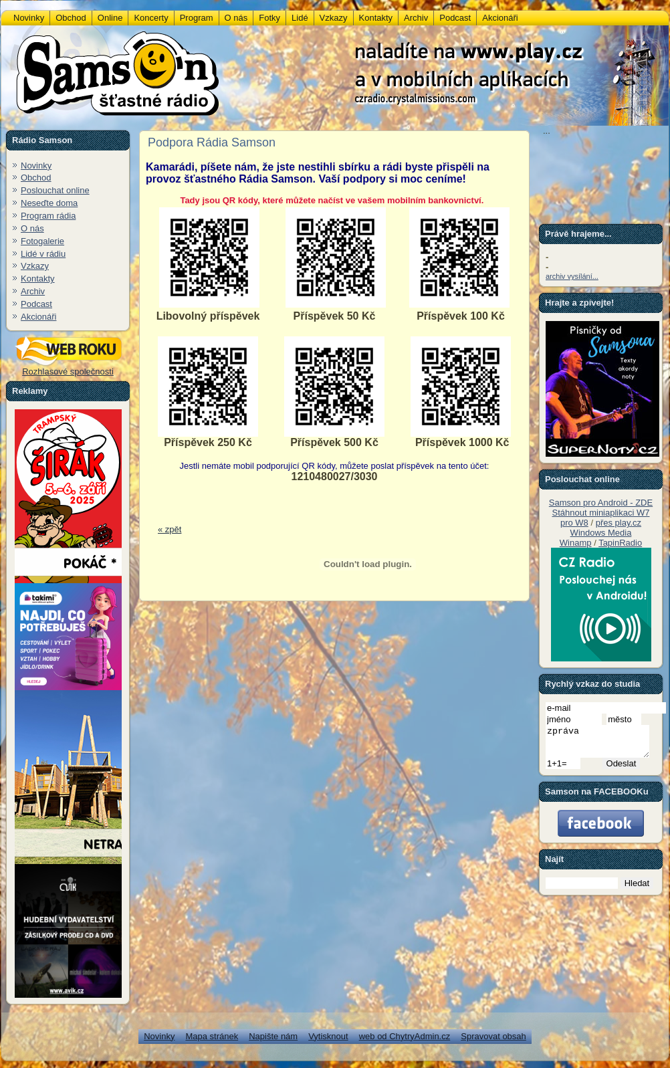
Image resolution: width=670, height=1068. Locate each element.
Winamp (576, 543)
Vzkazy (35, 266)
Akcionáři (38, 317)
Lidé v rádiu (43, 254)
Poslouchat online (55, 190)
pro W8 (574, 523)
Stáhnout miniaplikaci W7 (601, 513)
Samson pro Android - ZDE (601, 503)
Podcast (36, 304)
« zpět (169, 529)
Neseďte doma (49, 203)
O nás (32, 228)
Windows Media (601, 533)
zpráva (603, 744)
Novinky (36, 166)
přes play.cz (618, 523)
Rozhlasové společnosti (68, 367)
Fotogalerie (42, 241)
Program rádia (48, 216)
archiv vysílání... (572, 276)
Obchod (36, 178)
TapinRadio (620, 543)
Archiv (33, 291)
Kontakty (38, 279)
